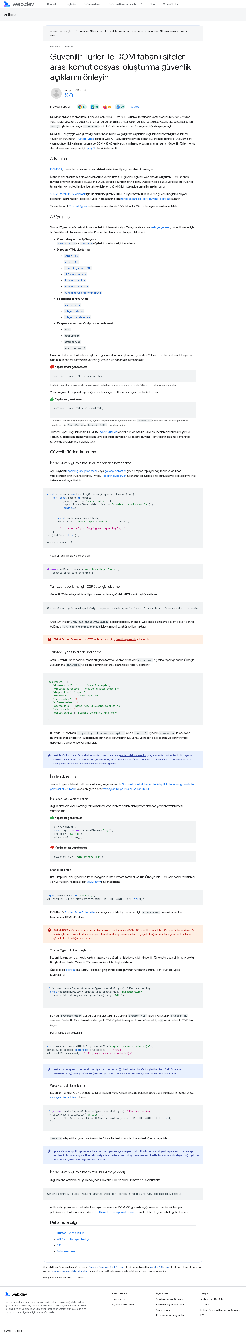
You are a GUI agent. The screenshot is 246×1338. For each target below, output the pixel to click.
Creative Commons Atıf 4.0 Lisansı (106, 1267)
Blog (152, 4)
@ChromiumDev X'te (211, 1298)
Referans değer (92, 4)
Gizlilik (18, 1330)
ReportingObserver (114, 476)
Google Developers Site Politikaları (70, 1271)
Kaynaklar (52, 4)
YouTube (204, 1304)
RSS (202, 1315)
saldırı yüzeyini (109, 432)
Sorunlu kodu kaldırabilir (137, 784)
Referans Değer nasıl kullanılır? (125, 4)
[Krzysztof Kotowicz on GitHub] (71, 96)
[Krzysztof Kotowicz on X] (66, 96)
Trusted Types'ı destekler (80, 912)
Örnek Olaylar (170, 4)
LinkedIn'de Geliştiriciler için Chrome (220, 1309)
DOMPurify (94, 882)
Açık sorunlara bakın (123, 1304)
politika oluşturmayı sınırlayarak (115, 1212)
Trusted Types (85, 139)
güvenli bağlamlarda (125, 639)
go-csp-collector (115, 471)
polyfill (91, 148)
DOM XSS (56, 169)
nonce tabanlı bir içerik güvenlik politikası (145, 199)
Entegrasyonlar (66, 1251)
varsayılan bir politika (63, 1097)
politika (70, 970)
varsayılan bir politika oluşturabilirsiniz (126, 789)
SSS (59, 1245)
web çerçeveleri (160, 227)
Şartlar (7, 1330)
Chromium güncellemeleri (170, 1304)
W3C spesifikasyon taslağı (73, 1239)
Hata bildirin (118, 1298)
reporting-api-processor (81, 471)
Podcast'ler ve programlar (170, 1315)
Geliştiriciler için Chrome (169, 1298)
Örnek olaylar (163, 1309)
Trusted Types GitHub (70, 1233)
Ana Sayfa (55, 46)
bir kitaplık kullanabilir (166, 784)
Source (134, 107)
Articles (10, 15)
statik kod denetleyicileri (133, 755)
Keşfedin (71, 4)
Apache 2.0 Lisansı (159, 1267)
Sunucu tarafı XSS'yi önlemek (68, 194)
